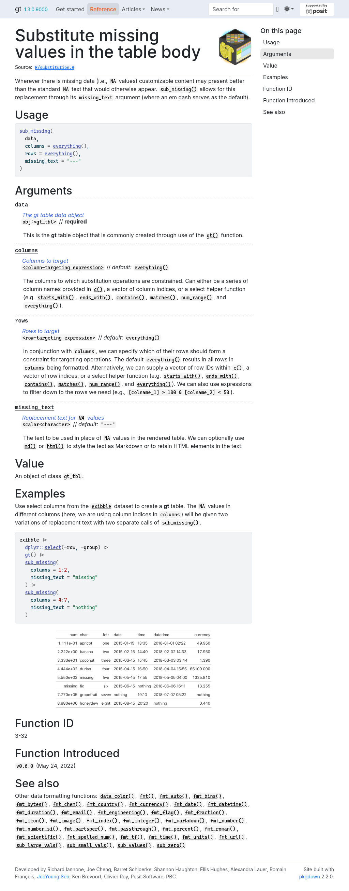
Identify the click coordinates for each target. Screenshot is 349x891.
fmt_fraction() (204, 812)
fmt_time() (163, 837)
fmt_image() (65, 820)
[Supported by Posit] (317, 9)
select (53, 547)
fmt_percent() (181, 829)
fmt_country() (105, 804)
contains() (131, 297)
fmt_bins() (207, 796)
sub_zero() (171, 845)
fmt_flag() (165, 812)
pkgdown (309, 876)
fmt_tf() (131, 837)
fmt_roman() (219, 829)
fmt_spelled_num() (90, 837)
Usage (271, 42)
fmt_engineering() (121, 812)
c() (98, 289)
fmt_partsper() (83, 829)
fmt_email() (76, 812)
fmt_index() (102, 820)
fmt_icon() (30, 820)
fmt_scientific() (38, 837)
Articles (131, 9)
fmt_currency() (148, 804)
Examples (275, 77)
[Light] (289, 9)
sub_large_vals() (38, 845)
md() (30, 446)
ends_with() (95, 297)
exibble (101, 506)
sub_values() (134, 845)
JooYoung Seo (53, 876)
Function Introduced (289, 100)
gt (18, 9)
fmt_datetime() (227, 804)
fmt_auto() (173, 796)
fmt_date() (188, 804)
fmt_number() (227, 820)
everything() (151, 267)
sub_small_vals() (89, 845)
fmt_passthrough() (132, 829)
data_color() (117, 796)
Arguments (277, 54)
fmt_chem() (67, 804)
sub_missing (40, 562)
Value (270, 65)
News (158, 9)
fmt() (147, 796)
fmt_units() (197, 837)
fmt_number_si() (37, 829)
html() (55, 446)
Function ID (277, 88)
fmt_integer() (141, 820)
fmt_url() (231, 837)
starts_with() (56, 297)
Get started (70, 9)
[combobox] (241, 9)
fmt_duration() (36, 812)
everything (67, 146)
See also (274, 112)
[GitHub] (278, 9)
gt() (212, 235)
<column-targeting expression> (63, 267)
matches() (163, 297)
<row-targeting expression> (58, 338)
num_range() (196, 297)
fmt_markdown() (185, 820)
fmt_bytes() (31, 804)
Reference (103, 9)
